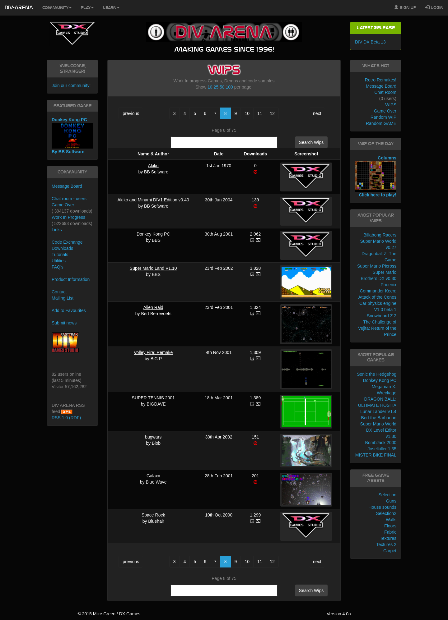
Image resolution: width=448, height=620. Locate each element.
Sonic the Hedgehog (376, 374)
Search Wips (311, 142)
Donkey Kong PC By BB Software (72, 135)
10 (210, 87)
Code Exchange (67, 242)
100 (229, 87)
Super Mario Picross (376, 266)
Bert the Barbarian (378, 417)
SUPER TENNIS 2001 (153, 397)
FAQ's (57, 266)
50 (222, 87)
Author (162, 153)
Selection (387, 494)
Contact (59, 291)
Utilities (59, 260)
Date (218, 153)
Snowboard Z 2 (381, 315)
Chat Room (385, 92)
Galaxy (153, 475)
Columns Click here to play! (375, 176)
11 (259, 113)
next (317, 113)
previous (131, 113)
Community (57, 8)
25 (216, 87)
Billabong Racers (379, 234)
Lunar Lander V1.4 (378, 411)
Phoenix (388, 284)
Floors (390, 525)
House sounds (382, 507)
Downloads (255, 153)
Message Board (67, 186)
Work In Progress (68, 217)
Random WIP (383, 117)
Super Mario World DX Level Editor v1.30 (378, 430)
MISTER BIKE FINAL (375, 454)
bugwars (153, 436)
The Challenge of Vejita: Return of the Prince (377, 328)
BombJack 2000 (380, 442)
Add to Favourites (69, 310)
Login (434, 7)
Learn (111, 8)
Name (143, 153)
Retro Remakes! (380, 79)
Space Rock (153, 514)
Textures (388, 538)
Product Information (71, 279)
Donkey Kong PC (153, 234)
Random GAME (381, 123)
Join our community (70, 85)
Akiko (153, 165)
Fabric (390, 532)
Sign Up (405, 7)
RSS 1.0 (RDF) (66, 417)
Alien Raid (153, 307)
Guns (391, 500)
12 (272, 113)
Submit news (64, 322)
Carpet (389, 550)
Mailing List (62, 298)
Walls (391, 519)
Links (57, 229)
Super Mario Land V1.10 (153, 268)
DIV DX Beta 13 (370, 41)
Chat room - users (69, 198)
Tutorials (60, 254)
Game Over (63, 204)
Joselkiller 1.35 (381, 448)
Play (87, 8)
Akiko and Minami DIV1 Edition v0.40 (153, 199)
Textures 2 (386, 544)
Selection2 (386, 513)
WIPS (390, 104)
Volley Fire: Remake (153, 352)
